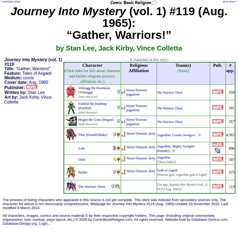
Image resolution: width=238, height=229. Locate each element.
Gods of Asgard (167, 170)
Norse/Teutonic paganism (137, 92)
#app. (230, 68)
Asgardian (163, 135)
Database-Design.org (20, 224)
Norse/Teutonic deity (141, 133)
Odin (81, 159)
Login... (45, 224)
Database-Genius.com (209, 220)
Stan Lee (36, 92)
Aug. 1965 (38, 82)
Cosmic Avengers (183, 135)
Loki (81, 148)
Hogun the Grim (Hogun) (96, 120)
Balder (83, 172)
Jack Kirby (29, 97)
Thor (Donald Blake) (92, 135)
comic (28, 78)
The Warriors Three (170, 92)
